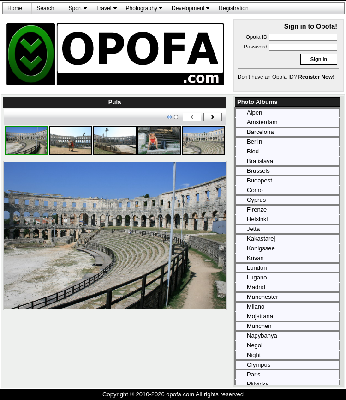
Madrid (256, 287)
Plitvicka (258, 384)
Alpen (254, 112)
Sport (75, 8)
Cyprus (256, 199)
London (257, 267)
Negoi (254, 345)
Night (254, 355)
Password (255, 46)
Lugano (257, 277)
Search (45, 8)
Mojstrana (260, 316)
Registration (233, 8)
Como (255, 190)
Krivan (255, 258)
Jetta (253, 228)
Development (188, 8)
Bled (253, 151)
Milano (255, 306)
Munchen (259, 325)
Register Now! (316, 76)
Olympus (258, 364)
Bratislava (260, 161)
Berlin (254, 141)
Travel (103, 8)
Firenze (257, 209)
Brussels (258, 170)
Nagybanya (262, 335)
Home (14, 8)
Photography (142, 8)
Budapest (259, 180)
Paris (254, 374)
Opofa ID (257, 37)
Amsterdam (262, 122)
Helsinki (257, 219)
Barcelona (260, 131)
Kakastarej (261, 238)
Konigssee (261, 248)
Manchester (262, 296)
